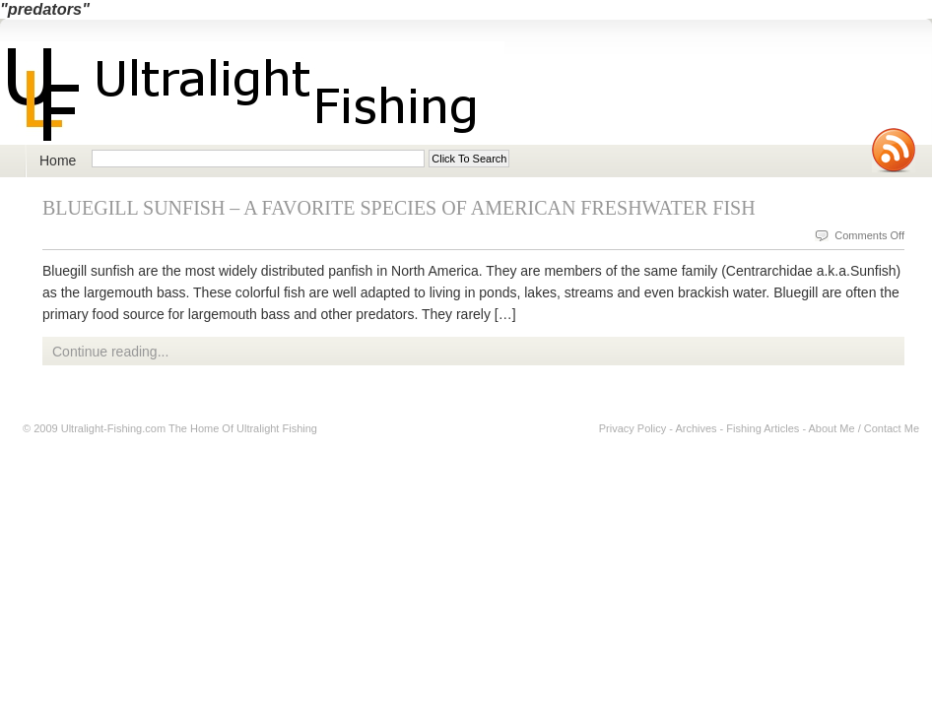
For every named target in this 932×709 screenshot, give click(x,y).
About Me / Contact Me (864, 428)
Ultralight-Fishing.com (113, 428)
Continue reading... (110, 351)
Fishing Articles (762, 428)
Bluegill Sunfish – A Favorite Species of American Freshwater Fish (399, 208)
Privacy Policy (632, 428)
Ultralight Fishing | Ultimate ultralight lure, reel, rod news (252, 93)
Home (57, 160)
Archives (695, 428)
